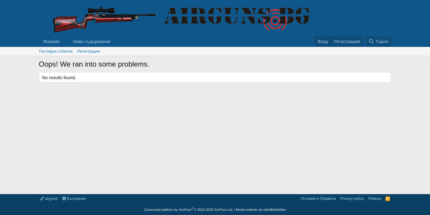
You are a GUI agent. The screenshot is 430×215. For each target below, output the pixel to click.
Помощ (374, 198)
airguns (49, 198)
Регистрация (88, 51)
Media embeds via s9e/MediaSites (261, 209)
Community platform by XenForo (188, 209)
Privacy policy (352, 198)
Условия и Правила (318, 198)
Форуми (51, 41)
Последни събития (56, 51)
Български (74, 198)
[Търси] (378, 41)
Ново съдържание (91, 41)
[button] (64, 41)
